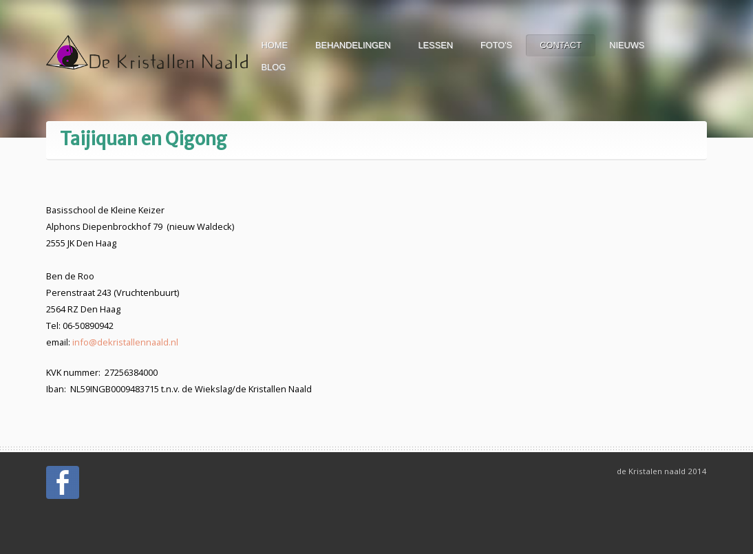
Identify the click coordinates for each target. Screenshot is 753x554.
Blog (274, 67)
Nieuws (626, 45)
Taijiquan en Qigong (143, 139)
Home (275, 45)
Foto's (496, 45)
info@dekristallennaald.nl (125, 342)
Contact (561, 45)
